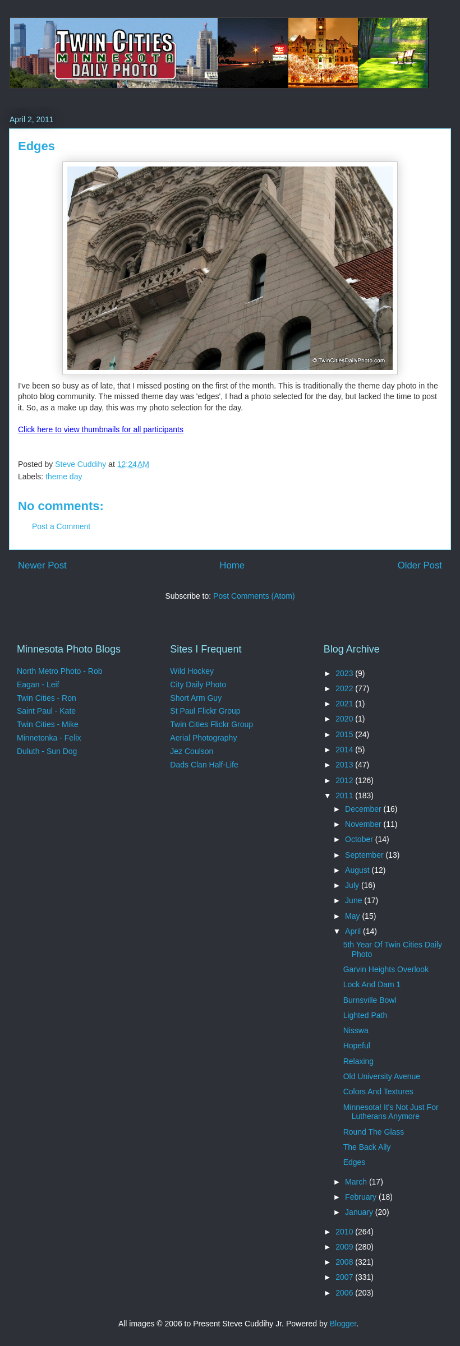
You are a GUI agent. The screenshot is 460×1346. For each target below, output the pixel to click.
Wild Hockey (192, 671)
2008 (345, 1261)
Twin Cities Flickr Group (211, 724)
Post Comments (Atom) (254, 595)
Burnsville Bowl (370, 1000)
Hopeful (356, 1045)
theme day (63, 476)
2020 (345, 718)
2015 (345, 734)
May (353, 916)
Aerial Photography (203, 737)
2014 (345, 749)
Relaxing (358, 1061)
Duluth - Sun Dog (47, 751)
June (354, 900)
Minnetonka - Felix (49, 737)
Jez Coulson (191, 751)
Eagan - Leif (38, 684)
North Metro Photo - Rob (60, 671)
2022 (345, 688)
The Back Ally (367, 1147)
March (357, 1181)
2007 (345, 1277)
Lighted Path (365, 1015)
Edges (354, 1162)
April (354, 931)
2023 (345, 673)
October (360, 839)
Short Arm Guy (196, 697)
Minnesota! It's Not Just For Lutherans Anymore (391, 1112)
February (362, 1196)
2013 (345, 764)
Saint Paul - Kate (46, 710)
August (358, 870)
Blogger (343, 1323)
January (360, 1212)
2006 (345, 1292)
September (365, 854)
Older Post (420, 565)
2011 (345, 795)
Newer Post (42, 565)
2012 (345, 780)
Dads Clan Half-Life (204, 764)
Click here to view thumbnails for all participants (100, 429)
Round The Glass (373, 1131)
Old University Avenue (381, 1076)
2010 (345, 1231)
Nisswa (356, 1030)
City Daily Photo (198, 684)
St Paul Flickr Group (205, 710)
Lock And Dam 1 (372, 984)
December (364, 808)
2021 (345, 703)
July (353, 885)
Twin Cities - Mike (48, 724)
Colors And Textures (378, 1091)
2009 (345, 1246)
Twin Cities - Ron (46, 697)
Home (232, 565)
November (364, 824)
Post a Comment (61, 526)
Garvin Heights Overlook (386, 969)
